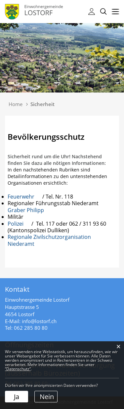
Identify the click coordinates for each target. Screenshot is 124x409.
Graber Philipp (29, 210)
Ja (16, 396)
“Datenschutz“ (18, 369)
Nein (47, 396)
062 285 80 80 (31, 327)
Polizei (19, 223)
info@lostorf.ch (39, 321)
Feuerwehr (25, 196)
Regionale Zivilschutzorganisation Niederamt (49, 240)
